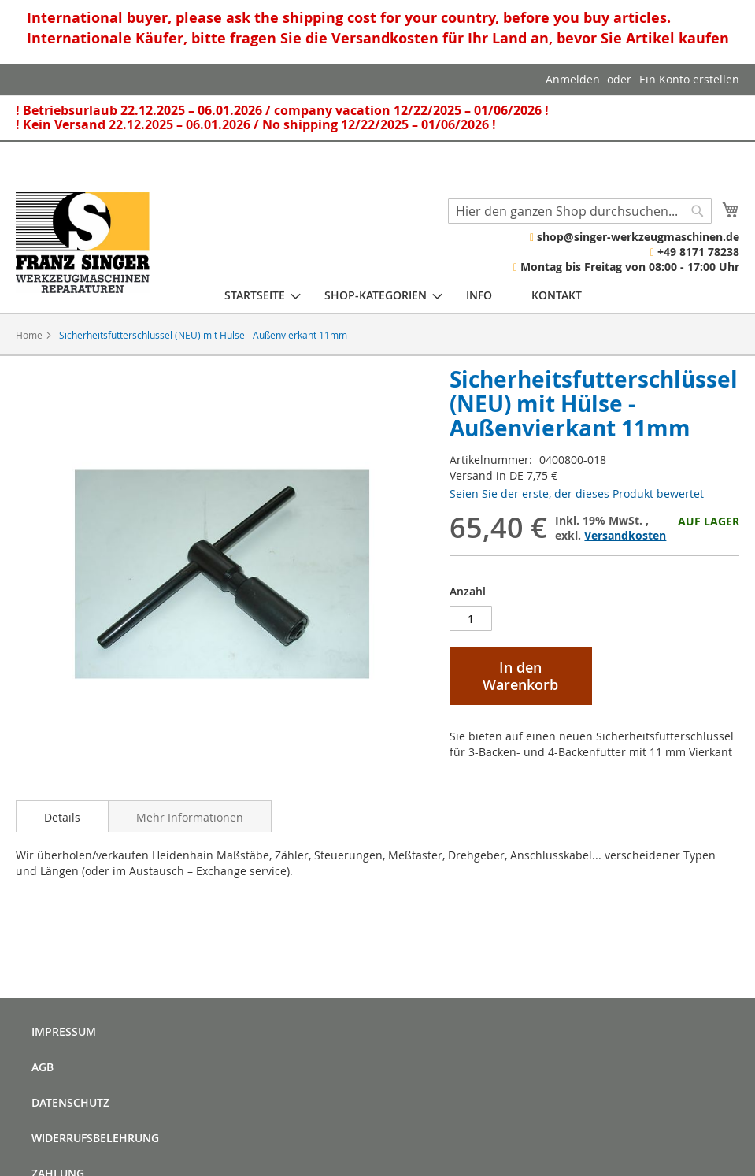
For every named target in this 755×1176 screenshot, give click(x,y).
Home (29, 334)
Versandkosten (625, 535)
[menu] (403, 295)
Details (62, 817)
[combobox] (580, 211)
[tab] (62, 816)
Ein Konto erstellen (689, 79)
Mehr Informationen (189, 817)
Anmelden (573, 79)
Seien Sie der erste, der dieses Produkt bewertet (577, 493)
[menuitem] (255, 295)
